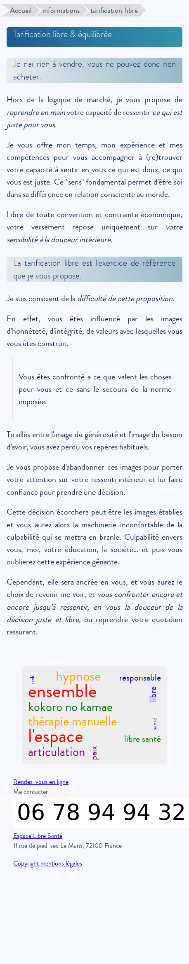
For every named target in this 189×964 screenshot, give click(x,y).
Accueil (21, 10)
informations (61, 10)
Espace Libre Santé (37, 835)
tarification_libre (114, 10)
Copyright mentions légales (47, 863)
